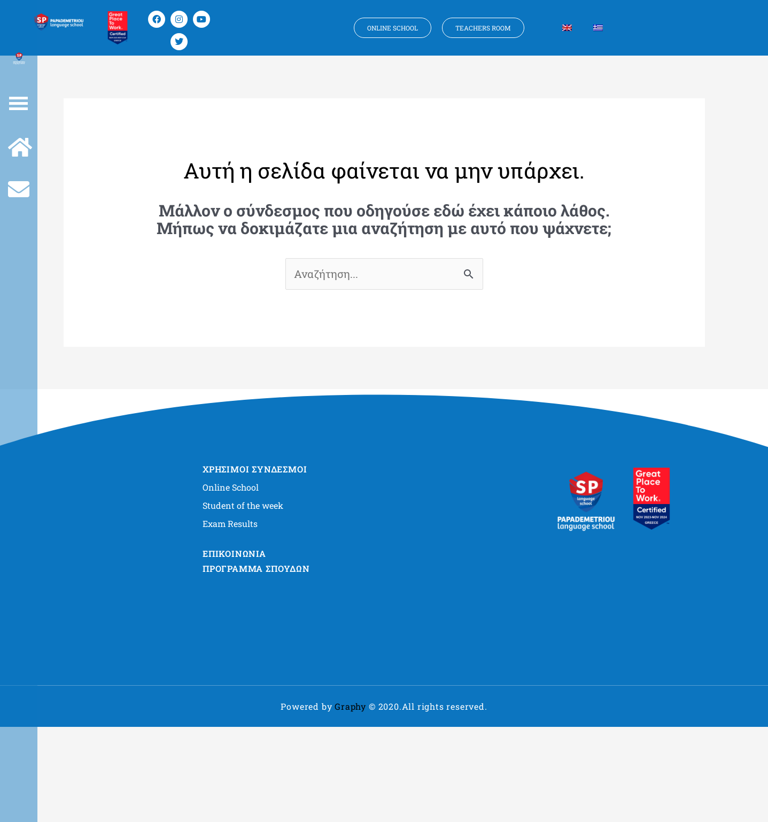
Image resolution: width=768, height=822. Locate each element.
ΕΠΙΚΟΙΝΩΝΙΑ (234, 553)
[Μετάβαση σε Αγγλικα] (567, 28)
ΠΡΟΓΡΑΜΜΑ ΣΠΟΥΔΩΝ (256, 568)
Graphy (350, 706)
